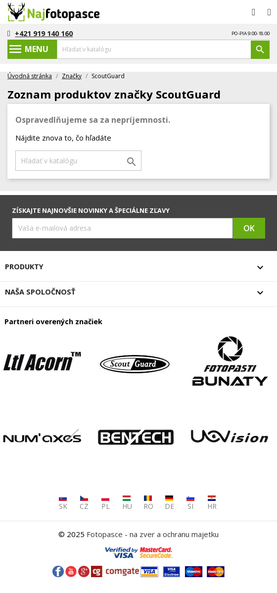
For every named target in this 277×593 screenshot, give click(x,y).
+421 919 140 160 (44, 33)
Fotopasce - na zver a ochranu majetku (153, 534)
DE (169, 502)
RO (148, 502)
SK (63, 502)
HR (212, 502)
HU (127, 502)
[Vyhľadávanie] (163, 49)
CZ (84, 502)
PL (105, 502)
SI (190, 502)
